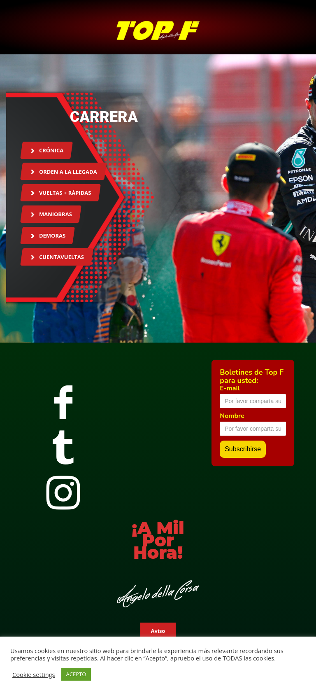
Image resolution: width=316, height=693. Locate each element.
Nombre (232, 416)
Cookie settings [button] (33, 674)
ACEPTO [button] (76, 674)
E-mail (229, 388)
